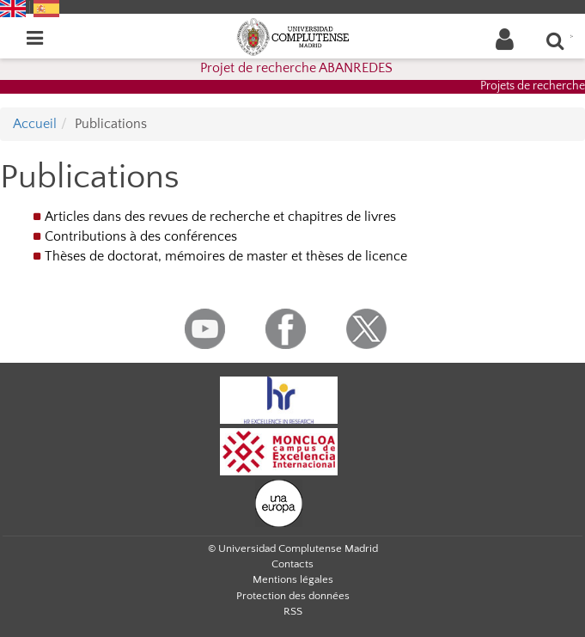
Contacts (292, 564)
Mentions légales (293, 579)
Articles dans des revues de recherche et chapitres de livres (220, 216)
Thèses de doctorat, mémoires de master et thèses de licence (226, 256)
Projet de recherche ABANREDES (296, 68)
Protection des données (293, 596)
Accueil (35, 124)
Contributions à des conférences (141, 236)
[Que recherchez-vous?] (555, 40)
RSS (292, 611)
